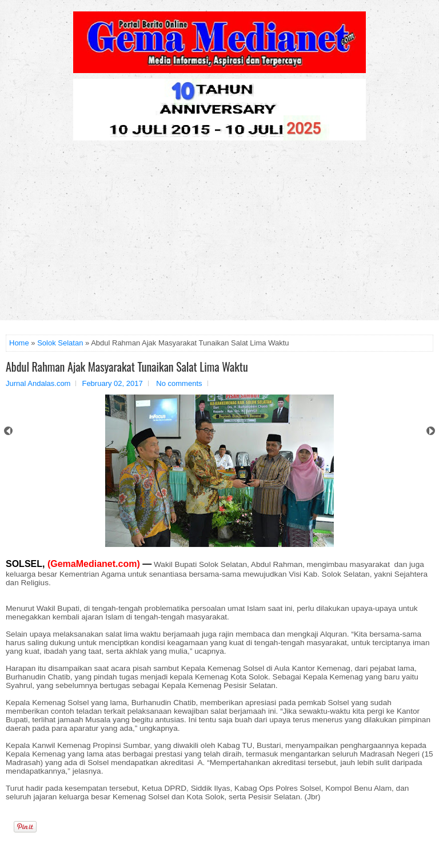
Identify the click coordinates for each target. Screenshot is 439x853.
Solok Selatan (60, 343)
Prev (8, 430)
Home (19, 343)
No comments (179, 383)
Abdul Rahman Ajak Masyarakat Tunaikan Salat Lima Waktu (127, 366)
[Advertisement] (219, 235)
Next (430, 430)
